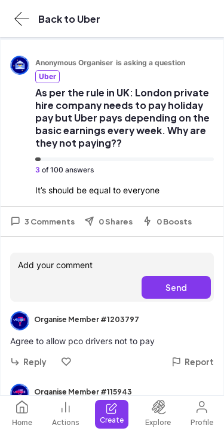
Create (112, 413)
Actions (65, 413)
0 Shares (108, 221)
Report (192, 362)
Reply (28, 362)
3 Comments (42, 221)
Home (22, 413)
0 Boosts (167, 221)
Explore (158, 413)
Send (176, 287)
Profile (202, 413)
